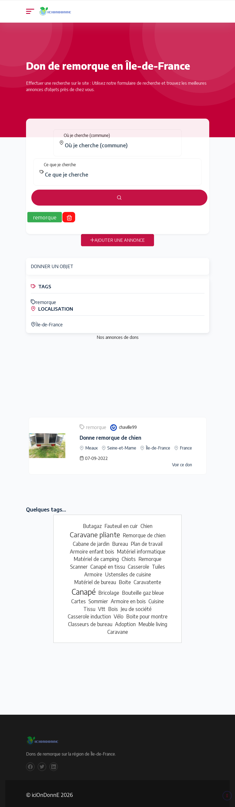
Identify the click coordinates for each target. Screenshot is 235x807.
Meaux (91, 445)
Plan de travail (147, 541)
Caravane (117, 629)
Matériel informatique (141, 549)
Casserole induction (89, 614)
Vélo (118, 614)
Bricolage (108, 590)
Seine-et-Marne (121, 445)
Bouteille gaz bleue (143, 590)
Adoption (125, 621)
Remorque (149, 556)
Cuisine (156, 598)
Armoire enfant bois (92, 549)
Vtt (101, 606)
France (186, 445)
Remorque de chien (144, 533)
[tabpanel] (117, 171)
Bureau (120, 541)
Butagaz (92, 523)
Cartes (78, 598)
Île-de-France (45, 323)
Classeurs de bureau (90, 621)
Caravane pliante (95, 532)
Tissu (89, 606)
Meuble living (152, 621)
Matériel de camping (96, 556)
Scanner (79, 564)
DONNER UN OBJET (50, 266)
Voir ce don (182, 462)
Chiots (129, 556)
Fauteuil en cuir (121, 523)
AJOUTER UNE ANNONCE (117, 244)
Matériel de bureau (95, 579)
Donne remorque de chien (108, 435)
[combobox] (120, 149)
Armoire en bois (128, 598)
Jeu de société (136, 606)
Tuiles (158, 564)
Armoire (93, 571)
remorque (42, 301)
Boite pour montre (147, 614)
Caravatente (147, 579)
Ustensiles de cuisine (128, 571)
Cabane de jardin (91, 541)
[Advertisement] (118, 377)
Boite (125, 579)
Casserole (138, 564)
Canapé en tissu (107, 564)
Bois (113, 606)
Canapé (83, 589)
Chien (146, 523)
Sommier (98, 598)
